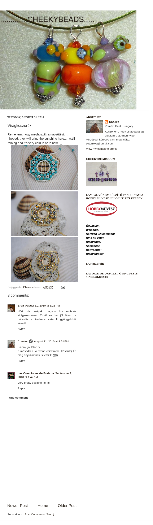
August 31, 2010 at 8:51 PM (51, 341)
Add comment (18, 397)
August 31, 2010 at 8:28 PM (42, 305)
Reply (21, 328)
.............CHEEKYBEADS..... (47, 19)
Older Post (67, 505)
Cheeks (23, 341)
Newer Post (17, 505)
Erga (21, 305)
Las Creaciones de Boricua (36, 373)
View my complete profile (101, 148)
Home (43, 505)
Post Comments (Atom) (39, 514)
